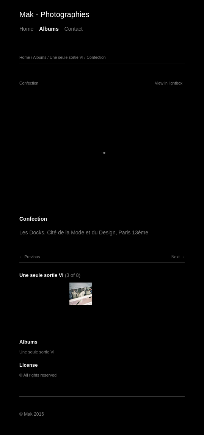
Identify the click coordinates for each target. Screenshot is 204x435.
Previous (32, 256)
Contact (73, 29)
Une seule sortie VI (66, 57)
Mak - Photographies (54, 14)
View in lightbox (168, 83)
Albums (48, 29)
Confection (95, 57)
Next (175, 256)
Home (26, 29)
